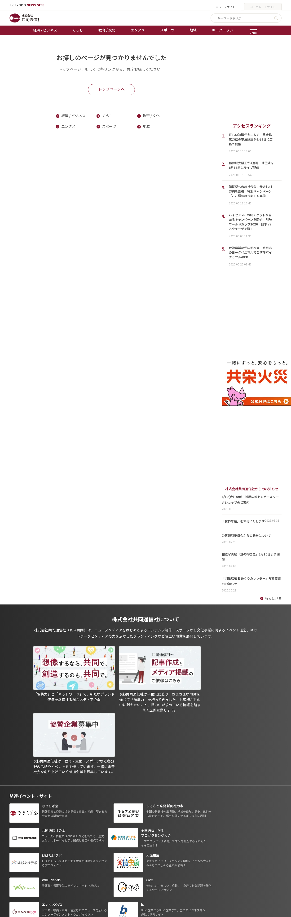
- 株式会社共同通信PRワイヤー (209, 857)
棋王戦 (97, 871)
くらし (77, 29)
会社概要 (141, 864)
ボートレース (102, 864)
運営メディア (145, 857)
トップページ (19, 844)
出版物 (140, 844)
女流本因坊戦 (102, 877)
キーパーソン (222, 29)
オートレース (102, 851)
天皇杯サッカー (103, 844)
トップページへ (111, 89)
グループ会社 (198, 844)
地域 (193, 29)
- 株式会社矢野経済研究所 (206, 864)
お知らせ (16, 851)
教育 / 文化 (106, 29)
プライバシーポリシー (151, 851)
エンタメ (138, 29)
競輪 (95, 857)
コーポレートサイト (263, 7)
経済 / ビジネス (45, 29)
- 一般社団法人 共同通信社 (206, 851)
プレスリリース (60, 884)
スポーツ (167, 29)
